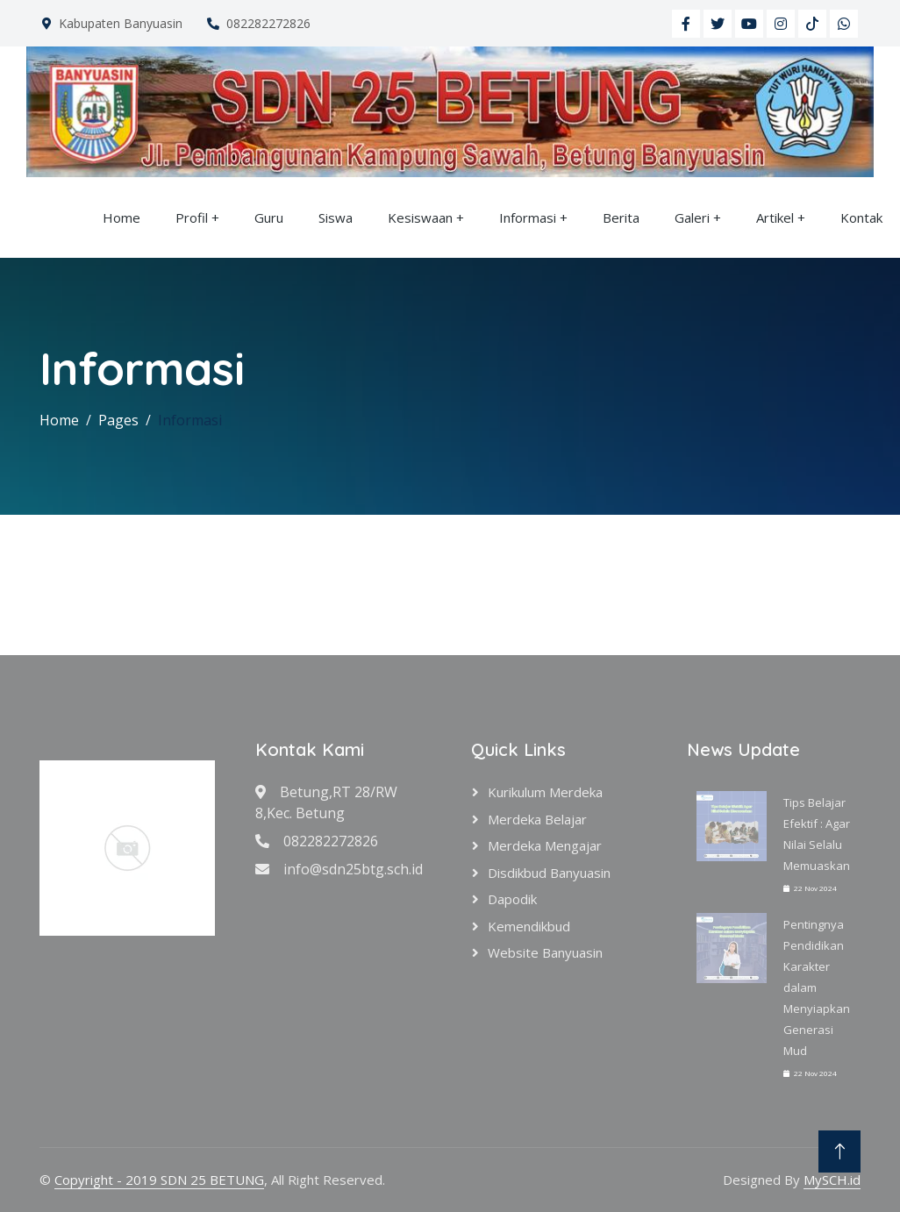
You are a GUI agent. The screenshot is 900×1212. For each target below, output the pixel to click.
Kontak (861, 217)
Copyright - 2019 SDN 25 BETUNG (159, 1179)
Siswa (335, 217)
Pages (118, 420)
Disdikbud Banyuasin (549, 872)
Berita (621, 217)
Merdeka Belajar (537, 819)
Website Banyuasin (545, 952)
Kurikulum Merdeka (545, 792)
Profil (191, 217)
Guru (268, 217)
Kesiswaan (420, 217)
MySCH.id (832, 1179)
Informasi (527, 217)
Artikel (775, 217)
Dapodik (512, 899)
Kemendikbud (529, 926)
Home (121, 217)
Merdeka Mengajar (545, 845)
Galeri (692, 217)
